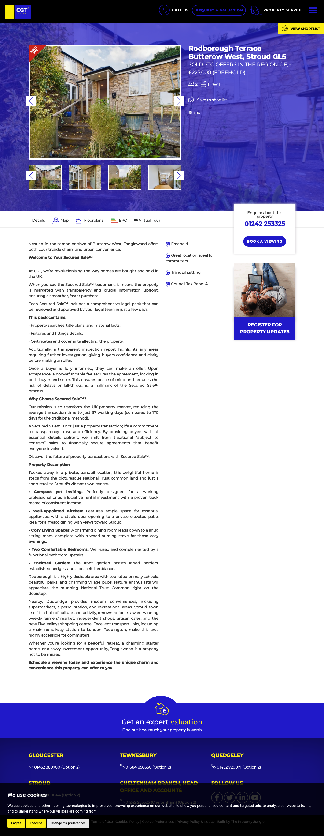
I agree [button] (16, 823)
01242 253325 (264, 223)
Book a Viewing (264, 241)
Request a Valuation (219, 10)
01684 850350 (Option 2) (145, 767)
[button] (31, 101)
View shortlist (301, 28)
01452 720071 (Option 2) (236, 767)
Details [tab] (38, 220)
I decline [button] (36, 823)
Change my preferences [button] (68, 823)
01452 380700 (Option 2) (54, 767)
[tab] (60, 220)
